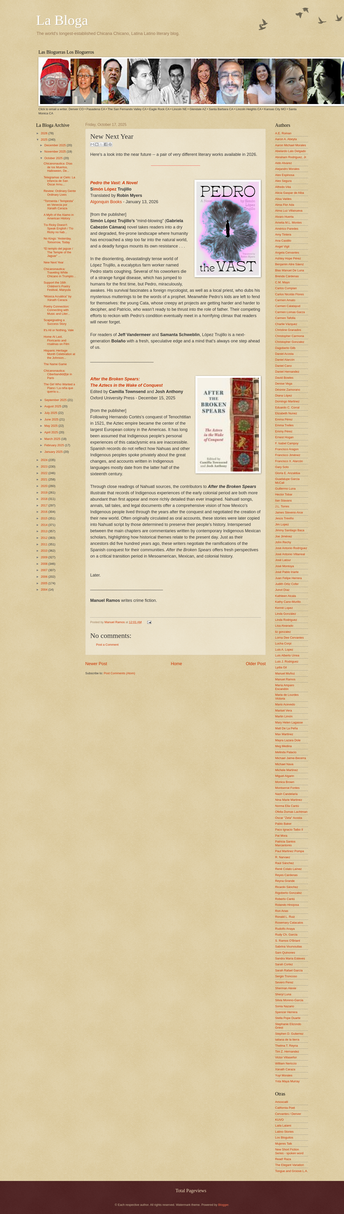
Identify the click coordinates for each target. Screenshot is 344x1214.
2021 (44, 479)
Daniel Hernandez (287, 371)
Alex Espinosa (284, 175)
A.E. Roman (283, 133)
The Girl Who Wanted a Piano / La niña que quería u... (59, 387)
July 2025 (51, 413)
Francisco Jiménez (287, 455)
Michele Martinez (286, 770)
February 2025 (54, 445)
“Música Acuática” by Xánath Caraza (57, 298)
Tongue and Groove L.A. (291, 1171)
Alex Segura (283, 181)
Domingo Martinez (287, 401)
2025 (44, 139)
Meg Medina (283, 746)
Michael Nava (284, 764)
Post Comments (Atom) (119, 673)
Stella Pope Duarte (287, 1018)
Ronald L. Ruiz (285, 916)
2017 (44, 505)
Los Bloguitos (284, 1137)
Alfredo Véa (283, 187)
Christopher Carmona (289, 336)
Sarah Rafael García (289, 970)
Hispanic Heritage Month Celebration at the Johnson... (59, 354)
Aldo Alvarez (283, 163)
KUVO (279, 1119)
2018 (44, 499)
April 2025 (51, 432)
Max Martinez (284, 734)
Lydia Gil (281, 667)
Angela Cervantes (287, 252)
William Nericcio (286, 1063)
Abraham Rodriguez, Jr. (291, 157)
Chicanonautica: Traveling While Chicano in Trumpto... (60, 272)
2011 (44, 544)
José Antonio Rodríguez (291, 548)
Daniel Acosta (284, 354)
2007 (44, 570)
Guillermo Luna (285, 488)
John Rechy (283, 542)
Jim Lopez (282, 524)
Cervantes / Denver (288, 1114)
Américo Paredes (286, 228)
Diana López (283, 395)
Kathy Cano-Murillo (288, 601)
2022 (44, 473)
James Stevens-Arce (289, 512)
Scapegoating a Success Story (55, 321)
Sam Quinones (285, 952)
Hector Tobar (283, 494)
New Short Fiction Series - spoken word (289, 1151)
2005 (44, 583)
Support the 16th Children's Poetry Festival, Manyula (57, 286)
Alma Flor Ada (284, 204)
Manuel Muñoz (285, 673)
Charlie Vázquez (286, 324)
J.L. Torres (282, 506)
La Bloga (62, 20)
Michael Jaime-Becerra (290, 758)
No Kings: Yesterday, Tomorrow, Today (57, 240)
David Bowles (284, 377)
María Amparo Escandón (284, 686)
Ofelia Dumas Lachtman (291, 811)
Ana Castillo (283, 240)
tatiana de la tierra (287, 1039)
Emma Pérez (283, 419)
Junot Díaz (282, 590)
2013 (44, 531)
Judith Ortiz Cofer (287, 584)
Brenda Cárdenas (287, 276)
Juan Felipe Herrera (288, 578)
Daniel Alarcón (285, 359)
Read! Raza (283, 1159)
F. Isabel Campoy (286, 443)
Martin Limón (283, 716)
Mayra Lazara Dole (288, 740)
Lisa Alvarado (284, 625)
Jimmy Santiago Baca (289, 530)
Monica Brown (284, 782)
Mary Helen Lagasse (289, 722)
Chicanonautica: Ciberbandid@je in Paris (58, 374)
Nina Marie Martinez (288, 800)
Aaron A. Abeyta (286, 139)
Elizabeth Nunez (286, 413)
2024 (44, 460)
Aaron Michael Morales (290, 145)
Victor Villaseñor (286, 1057)
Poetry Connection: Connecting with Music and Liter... (57, 310)
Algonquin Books (106, 201)
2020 (44, 486)
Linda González (285, 613)
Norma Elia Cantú (287, 806)
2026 (44, 133)
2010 (44, 550)
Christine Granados (288, 330)
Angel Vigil (282, 246)
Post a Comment (107, 644)
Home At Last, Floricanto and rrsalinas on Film (56, 340)
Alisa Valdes (283, 199)
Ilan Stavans (283, 500)
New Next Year (54, 262)
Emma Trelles (284, 425)
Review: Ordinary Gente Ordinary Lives (60, 192)
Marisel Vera (283, 710)
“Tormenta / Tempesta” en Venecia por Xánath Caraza (59, 204)
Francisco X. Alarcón (289, 461)
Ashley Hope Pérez (288, 258)
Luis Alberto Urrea (287, 655)
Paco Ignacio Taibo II (289, 829)
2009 (44, 557)
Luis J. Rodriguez (286, 661)
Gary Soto (282, 467)
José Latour (283, 560)
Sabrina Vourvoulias (288, 946)
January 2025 (54, 451)
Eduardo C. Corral (287, 407)
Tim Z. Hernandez (287, 1051)
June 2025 (51, 419)
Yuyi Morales (283, 1075)
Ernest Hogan (284, 437)
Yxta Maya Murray (287, 1081)
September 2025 (55, 400)
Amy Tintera (283, 234)
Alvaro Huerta (284, 216)
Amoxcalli (281, 1102)
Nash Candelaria (286, 794)
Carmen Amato (285, 300)
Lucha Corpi (283, 643)
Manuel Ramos (115, 622)
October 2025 (54, 158)
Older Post (256, 663)
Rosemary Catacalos (289, 922)
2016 (44, 511)
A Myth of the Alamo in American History (59, 216)
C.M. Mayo (282, 282)
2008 (44, 564)
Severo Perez (284, 982)
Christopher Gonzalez (289, 342)
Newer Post (96, 663)
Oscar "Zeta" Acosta (288, 818)
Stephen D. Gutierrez (289, 1033)
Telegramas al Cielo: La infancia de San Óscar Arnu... (59, 181)
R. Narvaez (282, 857)
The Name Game (55, 364)
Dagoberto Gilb (285, 348)
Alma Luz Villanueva (288, 210)
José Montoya (284, 566)
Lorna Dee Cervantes (289, 637)
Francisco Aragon (287, 449)
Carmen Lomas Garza (290, 312)
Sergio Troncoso (286, 976)
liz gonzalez (283, 631)
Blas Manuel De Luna (289, 270)
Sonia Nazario (284, 1006)
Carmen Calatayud (287, 306)
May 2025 (51, 425)
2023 (44, 466)
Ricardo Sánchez (286, 887)
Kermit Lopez (284, 608)
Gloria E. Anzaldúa (287, 473)
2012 (44, 538)
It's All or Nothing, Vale (59, 330)
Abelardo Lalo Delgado (290, 151)
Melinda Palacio (285, 752)
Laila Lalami (283, 1125)
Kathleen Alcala (285, 596)
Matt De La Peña (286, 728)
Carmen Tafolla (285, 318)
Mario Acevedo (285, 704)
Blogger (223, 1205)
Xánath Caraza (285, 1069)
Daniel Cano (283, 365)
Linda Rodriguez (286, 620)
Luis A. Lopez (284, 649)
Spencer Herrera (286, 1012)
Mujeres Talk (283, 1143)
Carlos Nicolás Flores (289, 294)
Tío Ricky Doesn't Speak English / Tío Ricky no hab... (58, 228)
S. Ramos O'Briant (287, 940)
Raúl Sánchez (284, 863)
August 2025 (53, 406)
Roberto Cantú (285, 899)
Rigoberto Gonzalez (288, 893)
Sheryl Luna (283, 994)
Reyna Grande (285, 881)
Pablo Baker (283, 823)
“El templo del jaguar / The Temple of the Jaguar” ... (58, 252)
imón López (105, 189)
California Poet (285, 1107)
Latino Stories (284, 1131)
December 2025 (55, 145)
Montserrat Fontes (287, 788)
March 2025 (52, 439)
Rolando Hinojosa (287, 905)
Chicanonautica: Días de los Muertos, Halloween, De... (58, 167)
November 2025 (55, 151)
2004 (44, 589)
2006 (44, 576)
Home (176, 663)
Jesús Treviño (284, 518)
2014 (44, 525)
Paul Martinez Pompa (289, 851)
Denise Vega (283, 383)
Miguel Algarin (284, 776)
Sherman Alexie (285, 988)
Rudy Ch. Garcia (286, 934)
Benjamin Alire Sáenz (289, 264)
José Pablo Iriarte (287, 572)
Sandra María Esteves (290, 958)
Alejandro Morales (287, 169)
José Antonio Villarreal (290, 554)
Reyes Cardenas (286, 875)
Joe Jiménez (283, 536)
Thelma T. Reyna (286, 1045)
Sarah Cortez (284, 964)
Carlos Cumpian (286, 288)
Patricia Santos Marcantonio (285, 843)
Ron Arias (281, 911)
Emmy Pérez (283, 431)
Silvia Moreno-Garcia (289, 1000)
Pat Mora (281, 835)
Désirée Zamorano (287, 389)
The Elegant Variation (289, 1165)
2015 (44, 518)
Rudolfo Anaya (285, 928)
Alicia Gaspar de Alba (289, 193)
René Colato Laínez (288, 869)
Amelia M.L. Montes (288, 222)
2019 (44, 492)
